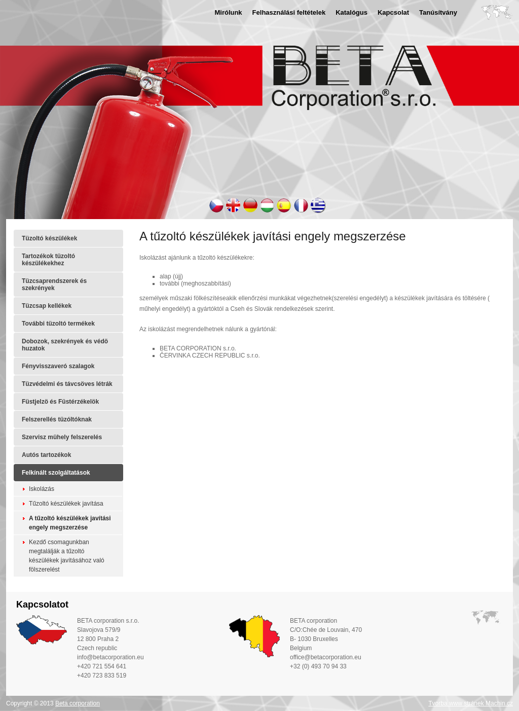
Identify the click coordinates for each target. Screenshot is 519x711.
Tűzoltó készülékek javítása (66, 503)
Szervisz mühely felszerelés (62, 437)
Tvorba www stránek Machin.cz (470, 703)
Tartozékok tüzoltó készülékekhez (48, 260)
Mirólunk (228, 12)
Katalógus (351, 12)
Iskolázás (41, 488)
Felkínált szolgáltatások (56, 472)
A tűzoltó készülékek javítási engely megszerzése (70, 523)
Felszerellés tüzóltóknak (57, 419)
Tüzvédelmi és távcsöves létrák (67, 383)
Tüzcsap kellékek (46, 305)
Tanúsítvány (438, 12)
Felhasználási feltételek (289, 12)
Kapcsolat (393, 12)
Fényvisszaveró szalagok (58, 366)
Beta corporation (77, 703)
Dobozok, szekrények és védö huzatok (65, 345)
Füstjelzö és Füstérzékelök (60, 401)
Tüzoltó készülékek (49, 238)
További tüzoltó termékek (58, 323)
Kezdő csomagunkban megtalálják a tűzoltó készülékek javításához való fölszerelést (66, 556)
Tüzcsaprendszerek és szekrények (54, 284)
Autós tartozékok (46, 454)
